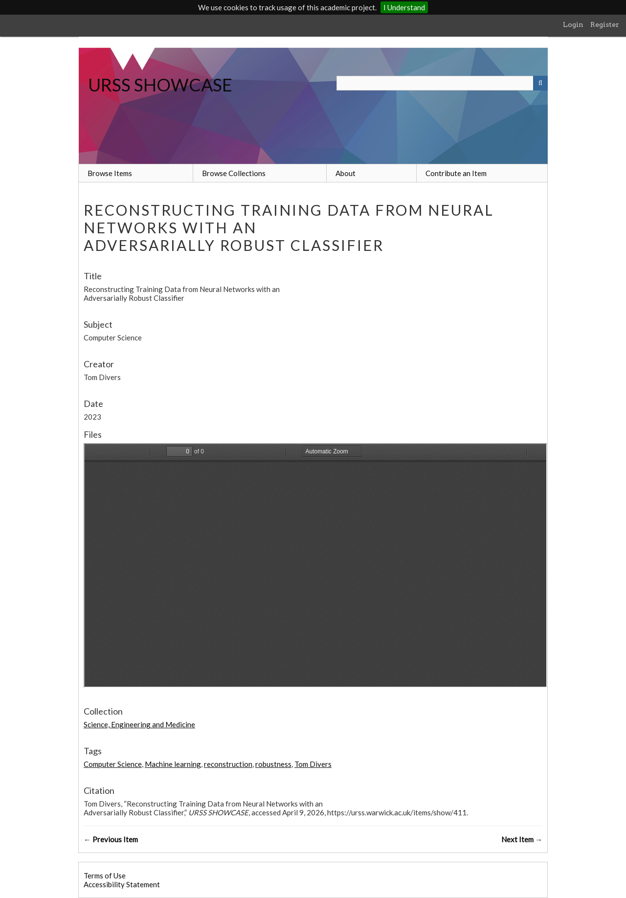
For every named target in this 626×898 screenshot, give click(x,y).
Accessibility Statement (122, 884)
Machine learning (173, 764)
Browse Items (110, 173)
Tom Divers (313, 764)
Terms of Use (105, 875)
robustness (273, 764)
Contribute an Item (456, 173)
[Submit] (540, 83)
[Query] (442, 83)
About (345, 173)
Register (604, 24)
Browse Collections (234, 173)
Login (573, 24)
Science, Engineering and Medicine (139, 724)
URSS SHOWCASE (160, 84)
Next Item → (521, 839)
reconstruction (228, 764)
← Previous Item (111, 839)
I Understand (404, 7)
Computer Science (113, 764)
